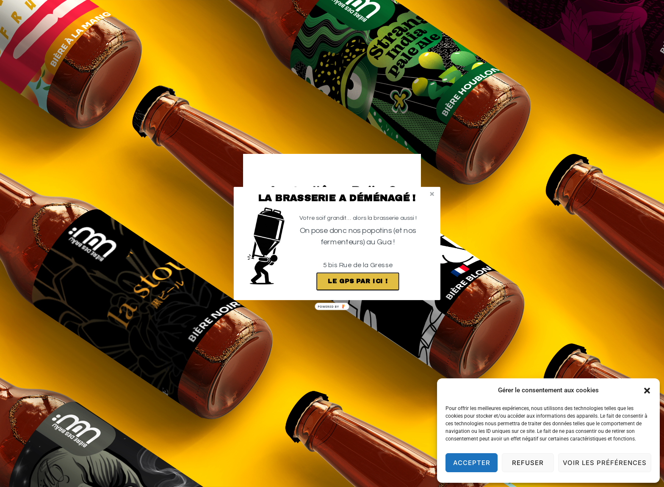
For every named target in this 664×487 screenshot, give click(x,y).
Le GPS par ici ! (358, 281)
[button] (337, 198)
